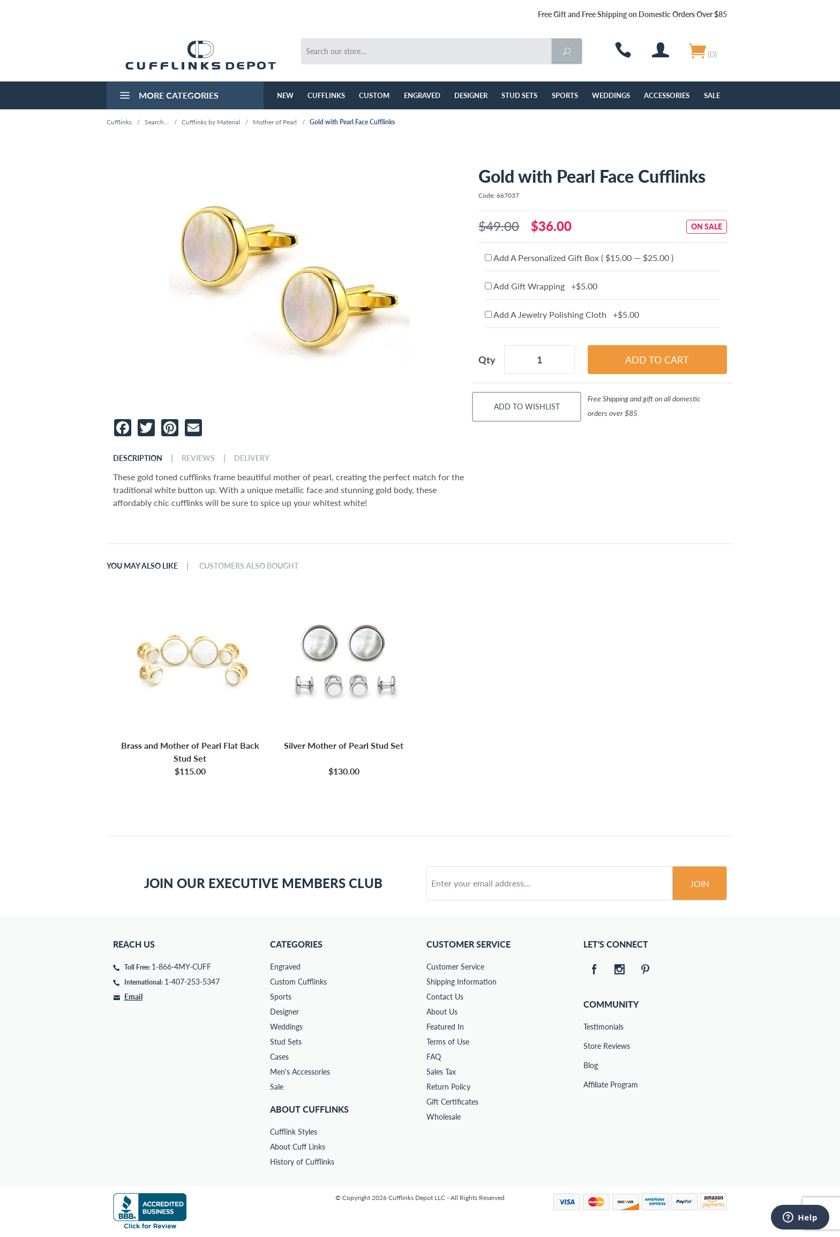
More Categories (168, 96)
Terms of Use (447, 1041)
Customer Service (455, 966)
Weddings (611, 95)
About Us (442, 1011)
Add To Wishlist (527, 406)
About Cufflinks (309, 1109)
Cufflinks (326, 95)
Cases (279, 1056)
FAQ (433, 1056)
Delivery (251, 458)
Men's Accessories (300, 1071)
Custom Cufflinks (298, 981)
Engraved (422, 95)
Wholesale (443, 1116)
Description (137, 458)
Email (133, 996)
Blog (590, 1065)
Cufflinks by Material (211, 122)
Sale (712, 95)
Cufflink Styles (293, 1131)
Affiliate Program (590, 1084)
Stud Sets (519, 95)
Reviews (198, 458)
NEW (285, 95)
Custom (374, 95)
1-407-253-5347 (192, 981)
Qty (487, 360)
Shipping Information (461, 981)
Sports (565, 95)
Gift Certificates (452, 1101)
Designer (471, 95)
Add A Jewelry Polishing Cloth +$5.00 (562, 314)
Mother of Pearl (275, 122)
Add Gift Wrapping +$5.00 (541, 286)
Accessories (666, 95)
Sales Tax (441, 1071)
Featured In (445, 1026)
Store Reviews (590, 1045)
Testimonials (590, 1026)
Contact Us (444, 996)
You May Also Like (142, 566)
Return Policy (448, 1086)
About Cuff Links (297, 1146)
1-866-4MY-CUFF (181, 966)
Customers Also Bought (248, 566)
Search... (157, 122)
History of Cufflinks (302, 1161)
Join (699, 883)
